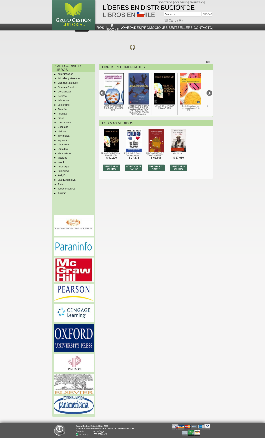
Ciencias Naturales (68, 82)
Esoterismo (64, 104)
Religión (62, 175)
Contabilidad (64, 91)
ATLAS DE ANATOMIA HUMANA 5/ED (169, 107)
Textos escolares (66, 188)
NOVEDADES (130, 28)
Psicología (63, 166)
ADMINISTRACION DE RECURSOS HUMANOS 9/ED (117, 108)
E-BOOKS (113, 27)
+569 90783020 (100, 434)
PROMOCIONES (155, 28)
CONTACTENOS (167, 5)
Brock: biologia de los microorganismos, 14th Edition (194, 108)
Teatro (61, 184)
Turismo (62, 193)
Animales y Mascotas (68, 78)
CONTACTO (202, 28)
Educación (63, 100)
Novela (61, 162)
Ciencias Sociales (67, 87)
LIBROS (98, 28)
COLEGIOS (181, 2)
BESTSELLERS (181, 28)
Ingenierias (63, 140)
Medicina (62, 157)
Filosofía (62, 109)
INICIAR (184, 5)
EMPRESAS (197, 2)
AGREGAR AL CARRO (111, 167)
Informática (63, 135)
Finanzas (62, 113)
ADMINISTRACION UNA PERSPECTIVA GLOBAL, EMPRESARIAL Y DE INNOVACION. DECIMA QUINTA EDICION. (143, 110)
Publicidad (63, 171)
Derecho (62, 96)
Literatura (63, 149)
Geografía (63, 127)
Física (61, 118)
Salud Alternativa (66, 179)
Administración (65, 74)
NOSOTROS (165, 2)
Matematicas (64, 153)
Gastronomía (64, 122)
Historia (62, 131)
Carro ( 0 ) (176, 20)
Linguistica (63, 144)
